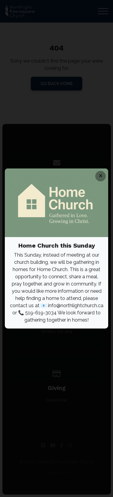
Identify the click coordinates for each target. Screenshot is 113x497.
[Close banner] (100, 176)
